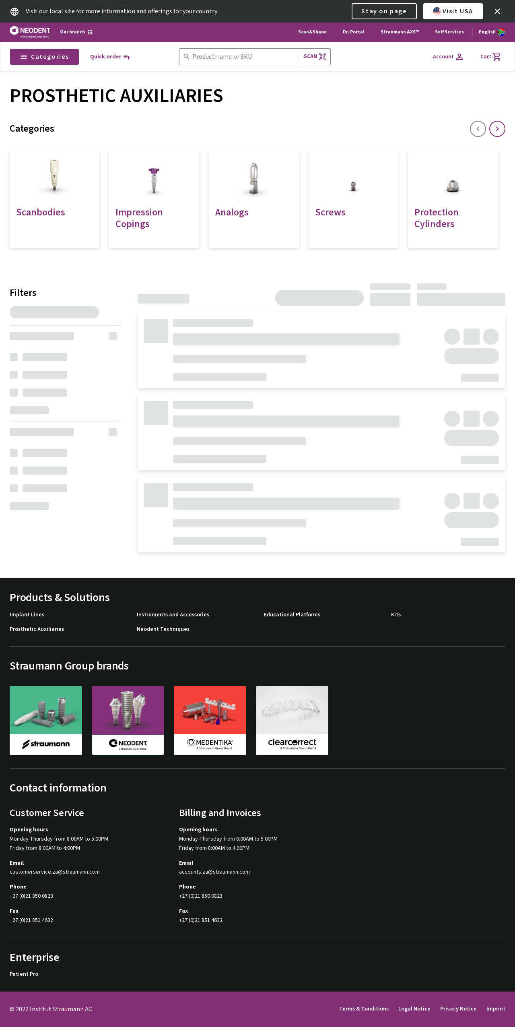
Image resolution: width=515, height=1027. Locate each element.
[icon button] (497, 11)
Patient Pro (24, 974)
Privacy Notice (458, 1009)
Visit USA (453, 11)
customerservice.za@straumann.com (55, 872)
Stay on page (384, 11)
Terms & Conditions (364, 1009)
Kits (396, 615)
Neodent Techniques (163, 629)
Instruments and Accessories (173, 615)
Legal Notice (414, 1009)
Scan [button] (315, 56)
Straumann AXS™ (400, 32)
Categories (44, 56)
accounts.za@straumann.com (214, 872)
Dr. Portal (354, 32)
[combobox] (243, 57)
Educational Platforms (292, 615)
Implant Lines (27, 615)
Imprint (495, 1009)
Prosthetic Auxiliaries (37, 629)
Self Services (449, 32)
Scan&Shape (312, 32)
